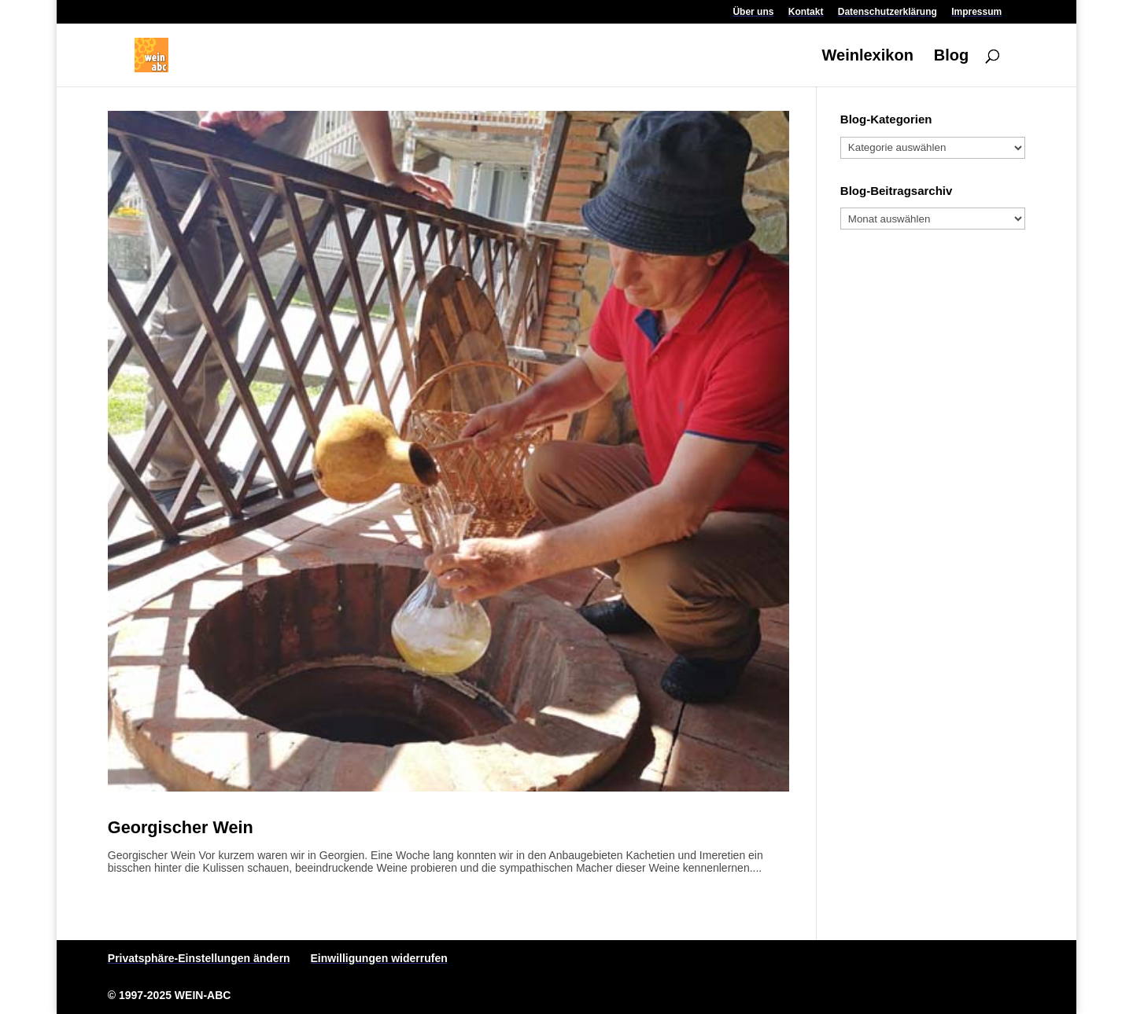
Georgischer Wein (180, 827)
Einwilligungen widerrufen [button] (379, 958)
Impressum (976, 12)
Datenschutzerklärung (887, 12)
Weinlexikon (867, 57)
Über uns (753, 12)
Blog (951, 57)
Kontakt (806, 12)
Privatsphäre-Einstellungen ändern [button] (199, 958)
